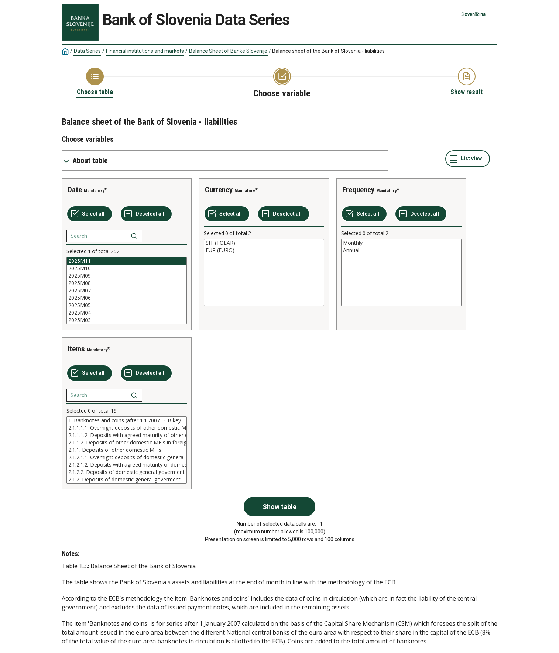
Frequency (358, 189)
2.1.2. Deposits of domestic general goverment (126, 479)
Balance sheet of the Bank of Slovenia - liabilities (328, 51)
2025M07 (126, 290)
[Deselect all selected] (146, 214)
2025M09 (126, 275)
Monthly (401, 243)
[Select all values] (89, 214)
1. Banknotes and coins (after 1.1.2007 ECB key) (126, 420)
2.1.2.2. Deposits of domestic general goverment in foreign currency (126, 472)
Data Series (87, 51)
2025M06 (126, 298)
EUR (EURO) (264, 250)
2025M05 (126, 305)
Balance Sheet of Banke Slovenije (228, 51)
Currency (219, 189)
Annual (401, 250)
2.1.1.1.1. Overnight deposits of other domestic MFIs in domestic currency (126, 428)
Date (75, 189)
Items (76, 348)
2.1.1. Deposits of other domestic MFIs (126, 450)
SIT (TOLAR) (264, 243)
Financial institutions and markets (145, 51)
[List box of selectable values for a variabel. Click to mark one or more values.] (126, 290)
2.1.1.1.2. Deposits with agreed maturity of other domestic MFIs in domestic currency (126, 435)
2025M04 (126, 312)
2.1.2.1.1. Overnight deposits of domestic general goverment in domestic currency (126, 457)
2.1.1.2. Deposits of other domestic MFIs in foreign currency (126, 442)
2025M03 (126, 320)
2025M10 (126, 268)
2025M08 (126, 283)
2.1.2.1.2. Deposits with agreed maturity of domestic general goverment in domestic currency (126, 464)
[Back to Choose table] (94, 82)
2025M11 (126, 261)
